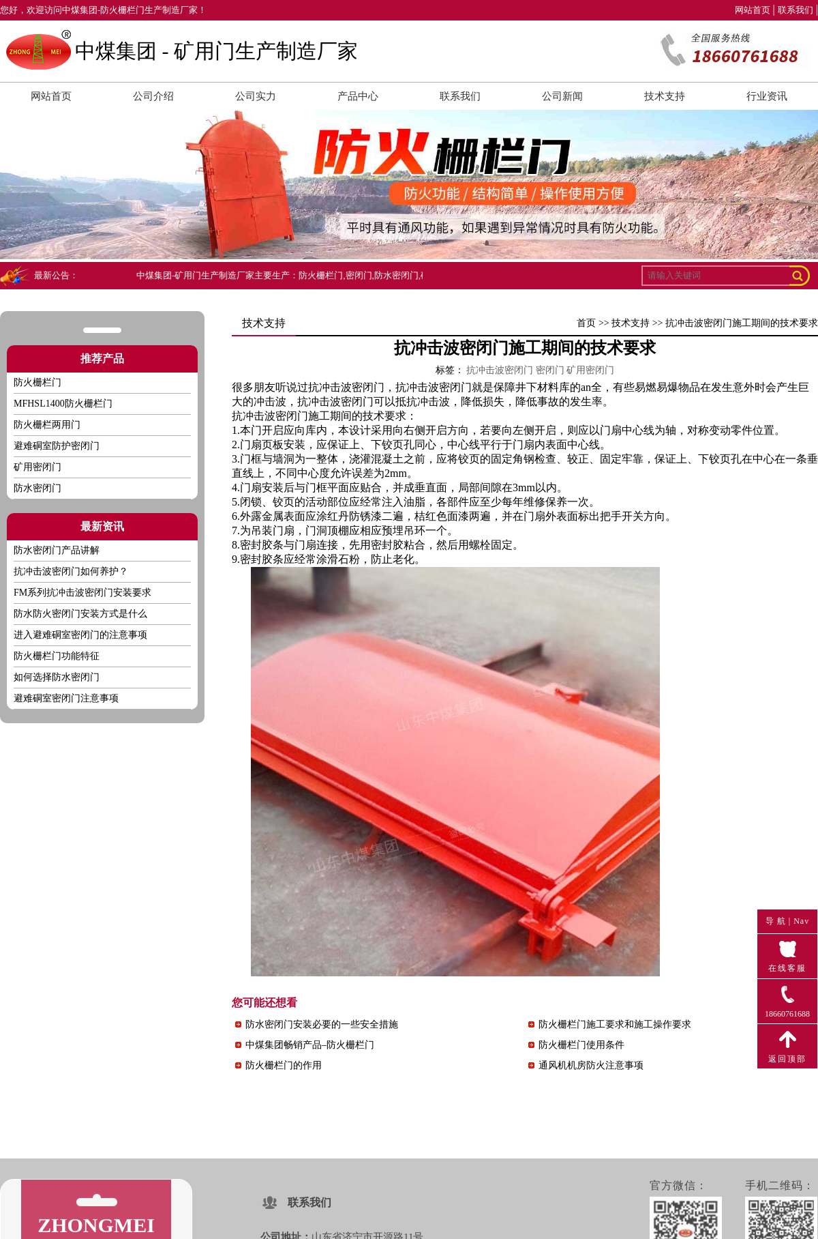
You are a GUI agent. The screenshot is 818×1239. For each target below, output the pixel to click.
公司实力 (255, 96)
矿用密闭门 (37, 467)
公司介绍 (153, 96)
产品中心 (357, 96)
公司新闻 (562, 96)
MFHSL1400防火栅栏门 (63, 403)
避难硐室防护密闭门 (57, 446)
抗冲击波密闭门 (346, 387)
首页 (586, 323)
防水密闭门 (37, 488)
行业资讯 (766, 96)
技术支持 (664, 96)
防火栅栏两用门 (47, 425)
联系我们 (795, 10)
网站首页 (752, 10)
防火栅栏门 (37, 382)
